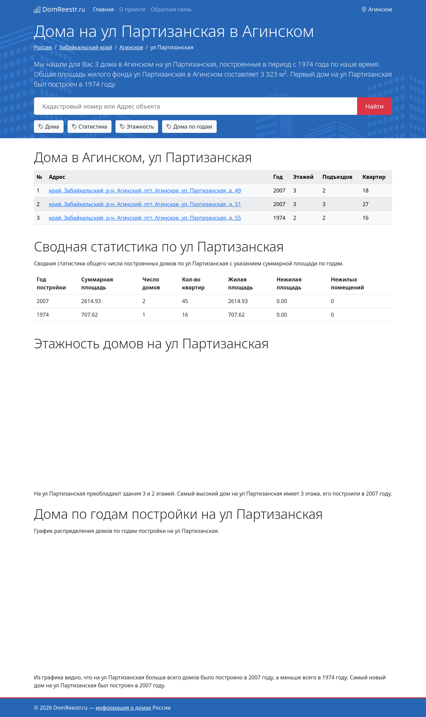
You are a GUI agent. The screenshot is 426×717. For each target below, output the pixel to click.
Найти (374, 106)
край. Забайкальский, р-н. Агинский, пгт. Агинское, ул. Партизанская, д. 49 (145, 190)
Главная (103, 9)
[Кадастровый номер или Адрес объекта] (195, 106)
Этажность (137, 126)
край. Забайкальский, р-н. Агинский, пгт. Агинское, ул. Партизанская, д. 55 (145, 217)
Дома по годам (189, 126)
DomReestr (59, 9)
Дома (48, 126)
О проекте (132, 9)
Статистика (89, 126)
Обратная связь (171, 9)
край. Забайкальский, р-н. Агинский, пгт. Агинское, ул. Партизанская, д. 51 (145, 204)
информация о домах (123, 707)
